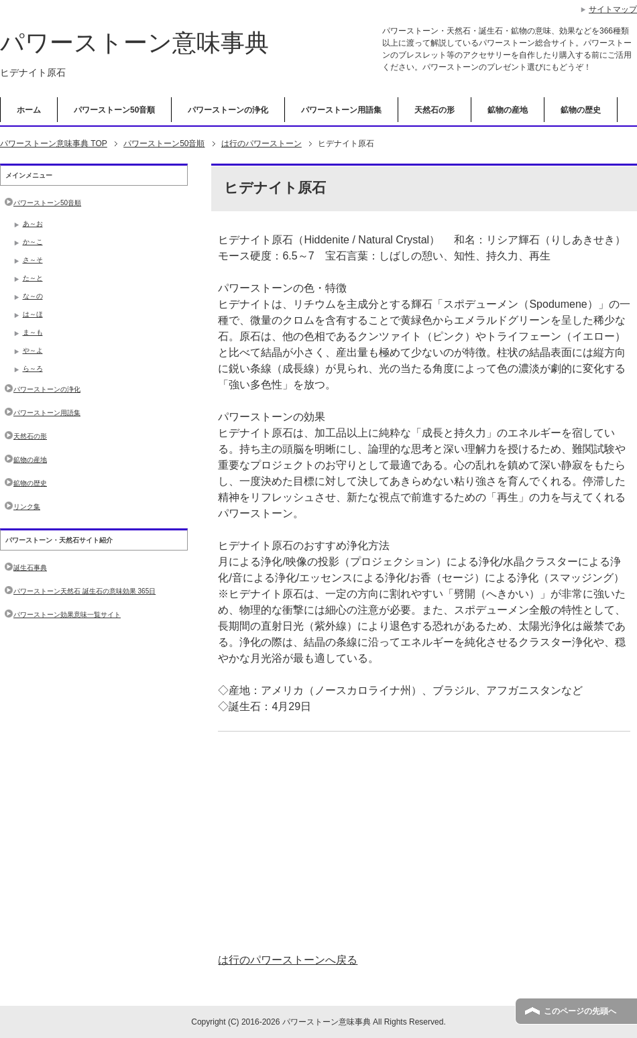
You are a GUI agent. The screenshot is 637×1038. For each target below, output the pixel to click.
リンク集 (26, 506)
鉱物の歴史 (581, 110)
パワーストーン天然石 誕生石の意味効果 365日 (84, 591)
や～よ (33, 350)
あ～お (33, 223)
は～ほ (33, 314)
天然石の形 (434, 110)
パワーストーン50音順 (114, 110)
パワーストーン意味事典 (134, 42)
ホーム (29, 110)
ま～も (33, 332)
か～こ (33, 241)
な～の (33, 296)
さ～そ (33, 260)
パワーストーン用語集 (341, 110)
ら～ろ (33, 368)
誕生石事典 (30, 567)
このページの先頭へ (580, 1011)
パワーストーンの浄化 (228, 110)
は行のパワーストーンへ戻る (287, 960)
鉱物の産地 (507, 110)
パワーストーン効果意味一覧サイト (67, 614)
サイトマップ (613, 9)
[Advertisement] (424, 842)
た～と (33, 278)
